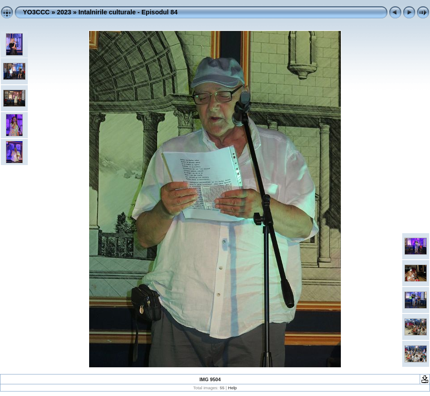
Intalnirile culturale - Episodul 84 (128, 12)
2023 (64, 12)
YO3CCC (36, 12)
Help (232, 387)
